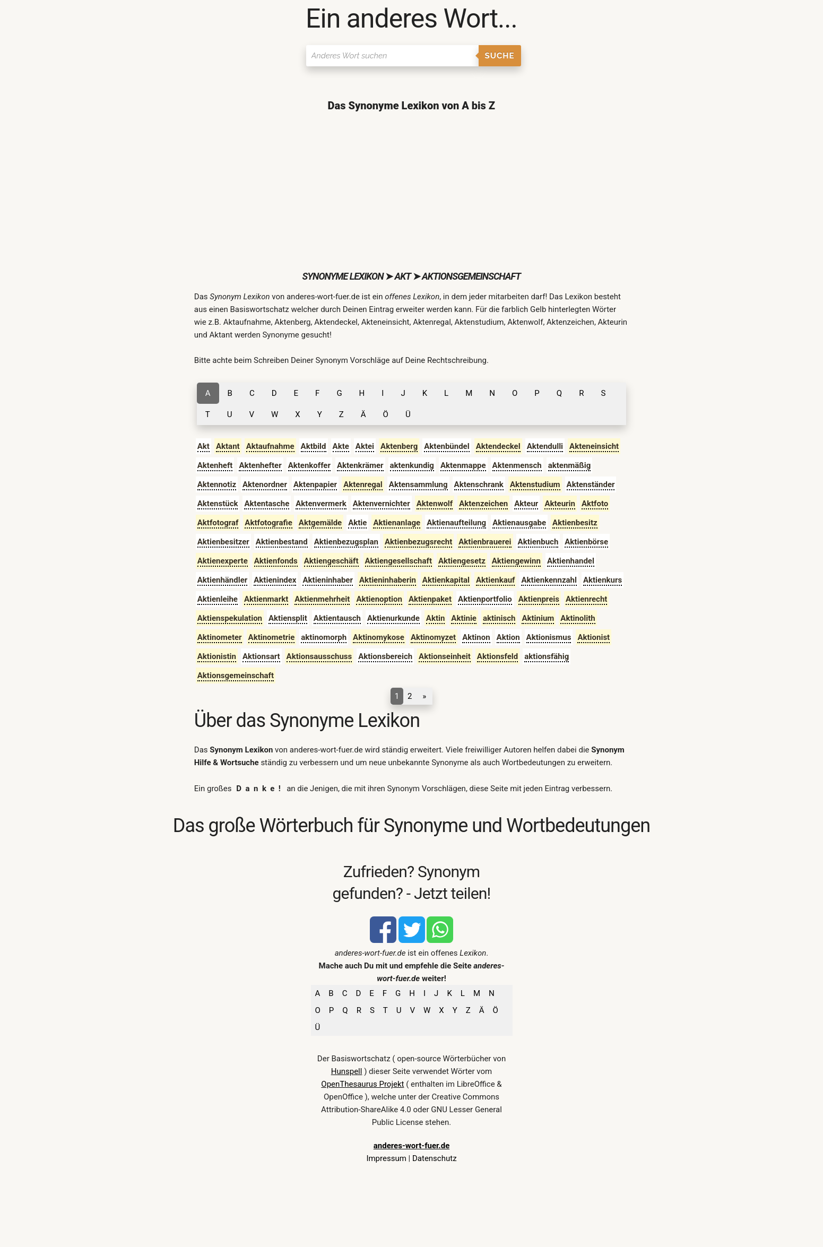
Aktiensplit (287, 618)
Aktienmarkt (266, 599)
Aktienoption (379, 599)
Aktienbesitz (574, 522)
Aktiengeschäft (331, 561)
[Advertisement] (411, 191)
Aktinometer (219, 637)
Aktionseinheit (445, 656)
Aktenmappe (463, 465)
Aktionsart (261, 656)
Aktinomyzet (433, 637)
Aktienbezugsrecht (418, 542)
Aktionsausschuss (319, 656)
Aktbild (313, 446)
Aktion (508, 637)
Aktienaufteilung (456, 522)
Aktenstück (217, 503)
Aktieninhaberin (387, 580)
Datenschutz (434, 1158)
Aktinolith (577, 618)
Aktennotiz (216, 484)
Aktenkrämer (360, 465)
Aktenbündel (446, 446)
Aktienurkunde (393, 618)
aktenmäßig (569, 465)
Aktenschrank (479, 484)
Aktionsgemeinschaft (235, 675)
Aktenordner (264, 484)
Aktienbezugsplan (346, 542)
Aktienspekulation (229, 618)
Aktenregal (363, 484)
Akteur (526, 503)
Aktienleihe (217, 599)
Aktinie (464, 618)
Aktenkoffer (309, 465)
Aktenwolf (435, 503)
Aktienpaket (430, 599)
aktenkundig (412, 465)
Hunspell (346, 1071)
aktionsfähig (546, 656)
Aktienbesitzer (223, 542)
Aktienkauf (495, 580)
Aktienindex (275, 580)
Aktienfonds (276, 561)
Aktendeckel (498, 446)
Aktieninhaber (327, 580)
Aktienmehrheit (322, 599)
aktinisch (499, 618)
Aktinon (476, 637)
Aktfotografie (268, 522)
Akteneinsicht (594, 446)
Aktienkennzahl (548, 580)
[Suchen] (392, 55)
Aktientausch (337, 618)
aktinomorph (323, 637)
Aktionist (593, 637)
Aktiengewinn (516, 561)
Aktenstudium (535, 484)
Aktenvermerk (321, 503)
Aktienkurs (602, 580)
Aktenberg (399, 446)
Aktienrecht (586, 599)
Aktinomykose (378, 637)
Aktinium (538, 618)
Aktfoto (595, 503)
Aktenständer (591, 484)
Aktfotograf (218, 522)
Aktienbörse (586, 542)
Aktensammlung (418, 484)
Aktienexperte (222, 561)
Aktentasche (266, 503)
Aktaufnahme (270, 446)
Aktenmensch (517, 465)
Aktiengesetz (462, 561)
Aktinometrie (271, 637)
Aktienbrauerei (484, 542)
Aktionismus (548, 637)
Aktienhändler (222, 580)
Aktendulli (545, 446)
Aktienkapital (446, 580)
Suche (500, 55)
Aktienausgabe (519, 522)
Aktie (357, 522)
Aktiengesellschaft (398, 561)
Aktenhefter (260, 465)
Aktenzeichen (483, 503)
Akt (203, 446)
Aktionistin (216, 656)
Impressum (386, 1158)
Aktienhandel (570, 561)
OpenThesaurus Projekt (362, 1084)
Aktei (365, 446)
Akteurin (559, 503)
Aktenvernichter (381, 503)
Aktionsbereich (385, 656)
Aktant (228, 446)
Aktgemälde (320, 522)
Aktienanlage (396, 522)
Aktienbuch (538, 542)
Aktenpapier (315, 484)
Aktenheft (215, 465)
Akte (341, 446)
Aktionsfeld (497, 656)
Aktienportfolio (485, 599)
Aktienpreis (538, 599)
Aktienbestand (282, 542)
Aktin (435, 618)
